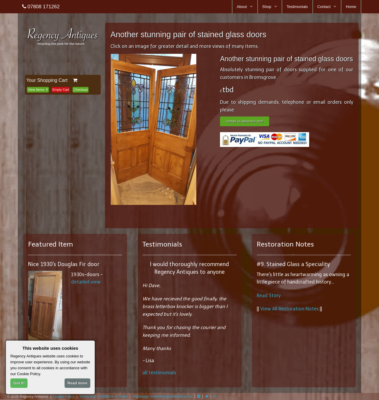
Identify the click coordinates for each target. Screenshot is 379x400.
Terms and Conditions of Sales (103, 396)
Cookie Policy (64, 396)
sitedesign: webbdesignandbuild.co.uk (162, 396)
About (242, 6)
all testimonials (159, 372)
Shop (266, 6)
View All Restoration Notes (289, 309)
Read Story (269, 295)
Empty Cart (60, 89)
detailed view (86, 282)
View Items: (38, 89)
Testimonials (297, 6)
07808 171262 (41, 6)
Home (351, 6)
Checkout (81, 89)
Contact (324, 6)
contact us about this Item (244, 121)
